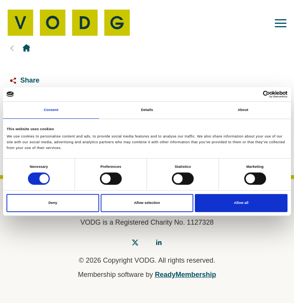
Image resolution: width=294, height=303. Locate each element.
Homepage (26, 48)
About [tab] (243, 110)
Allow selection (147, 203)
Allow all (241, 203)
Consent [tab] (51, 110)
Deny (53, 203)
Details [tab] (147, 110)
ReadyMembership (185, 274)
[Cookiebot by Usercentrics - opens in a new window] (253, 94)
